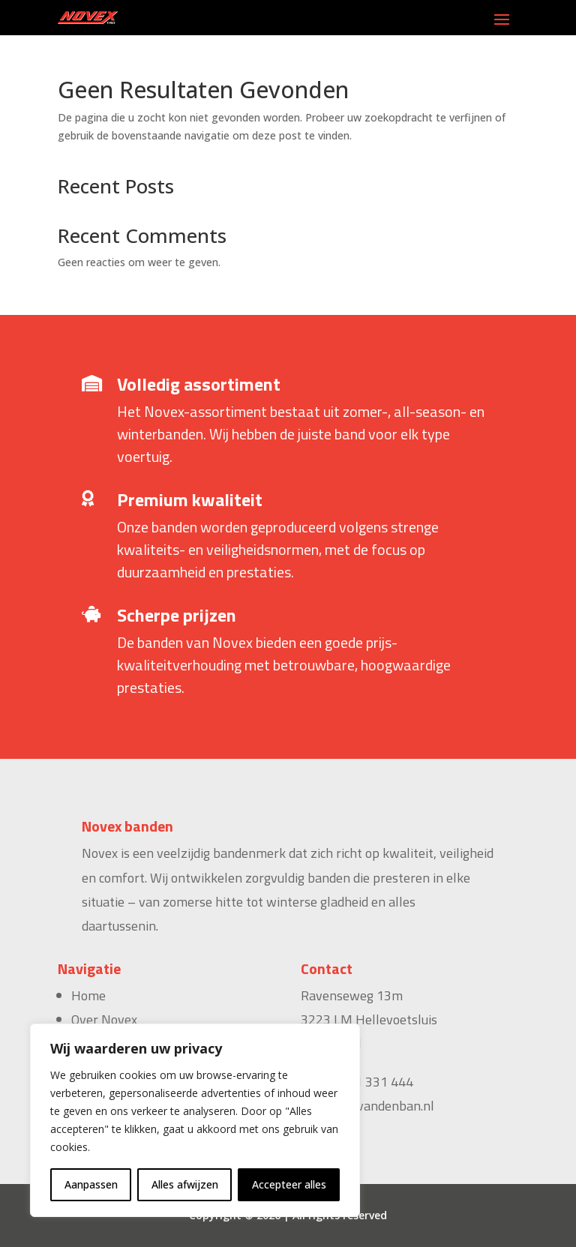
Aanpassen (91, 1184)
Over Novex (104, 1019)
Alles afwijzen (185, 1184)
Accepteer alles (289, 1184)
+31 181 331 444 (363, 1082)
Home (88, 995)
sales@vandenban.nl (374, 1106)
